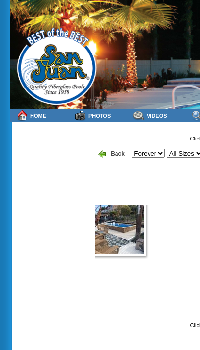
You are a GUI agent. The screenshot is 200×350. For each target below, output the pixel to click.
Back (111, 154)
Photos (93, 115)
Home (31, 115)
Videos (150, 115)
